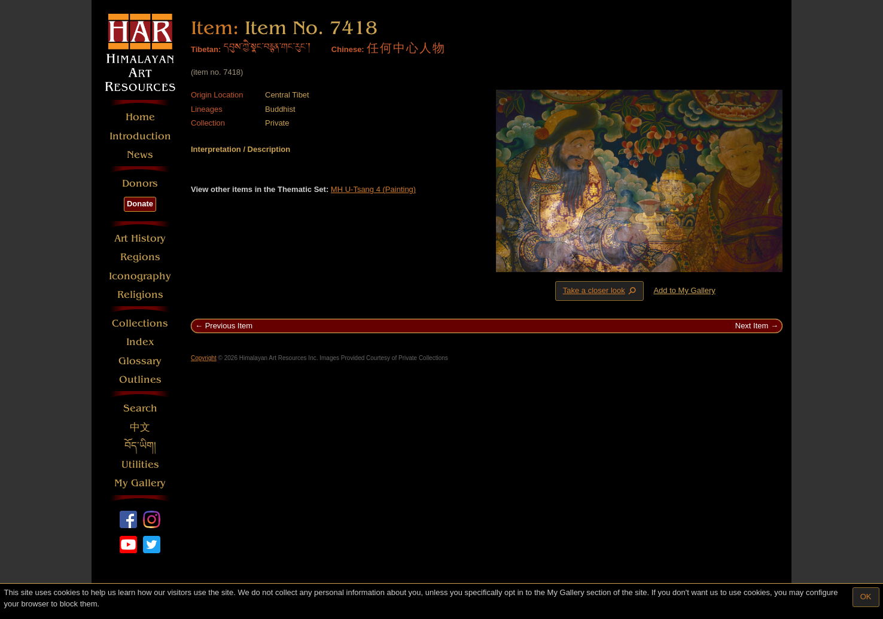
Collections (140, 323)
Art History (140, 238)
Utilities (140, 464)
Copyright (204, 358)
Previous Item (228, 325)
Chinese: (347, 49)
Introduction (140, 136)
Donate (140, 203)
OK (866, 596)
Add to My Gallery (684, 290)
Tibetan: (206, 49)
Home (140, 117)
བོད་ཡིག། (140, 446)
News (140, 154)
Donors (140, 183)
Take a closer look (600, 290)
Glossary (140, 361)
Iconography (140, 276)
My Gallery (140, 483)
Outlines (140, 379)
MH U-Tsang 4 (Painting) (373, 189)
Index (140, 341)
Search (140, 408)
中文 (140, 427)
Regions (140, 257)
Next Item (752, 325)
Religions (140, 294)
